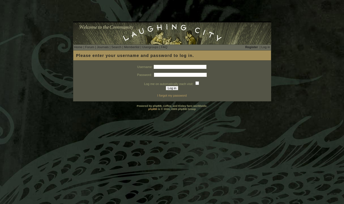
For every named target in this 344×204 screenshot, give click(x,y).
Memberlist (132, 47)
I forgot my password (172, 95)
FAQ (164, 47)
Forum (89, 47)
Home (78, 47)
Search (116, 47)
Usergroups (150, 47)
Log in (265, 47)
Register (251, 47)
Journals (103, 47)
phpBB (152, 108)
